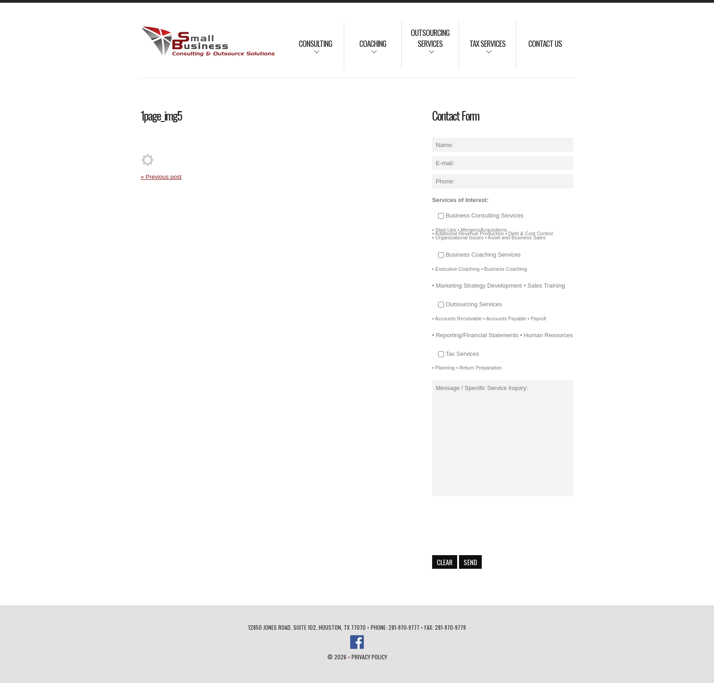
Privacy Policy (369, 657)
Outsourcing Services (425, 44)
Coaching (365, 49)
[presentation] (501, 525)
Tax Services (482, 49)
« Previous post (161, 176)
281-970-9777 (403, 627)
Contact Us (545, 43)
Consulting (309, 49)
